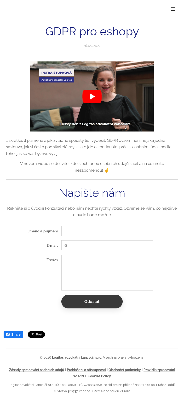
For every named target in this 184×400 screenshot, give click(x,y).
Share (13, 334)
